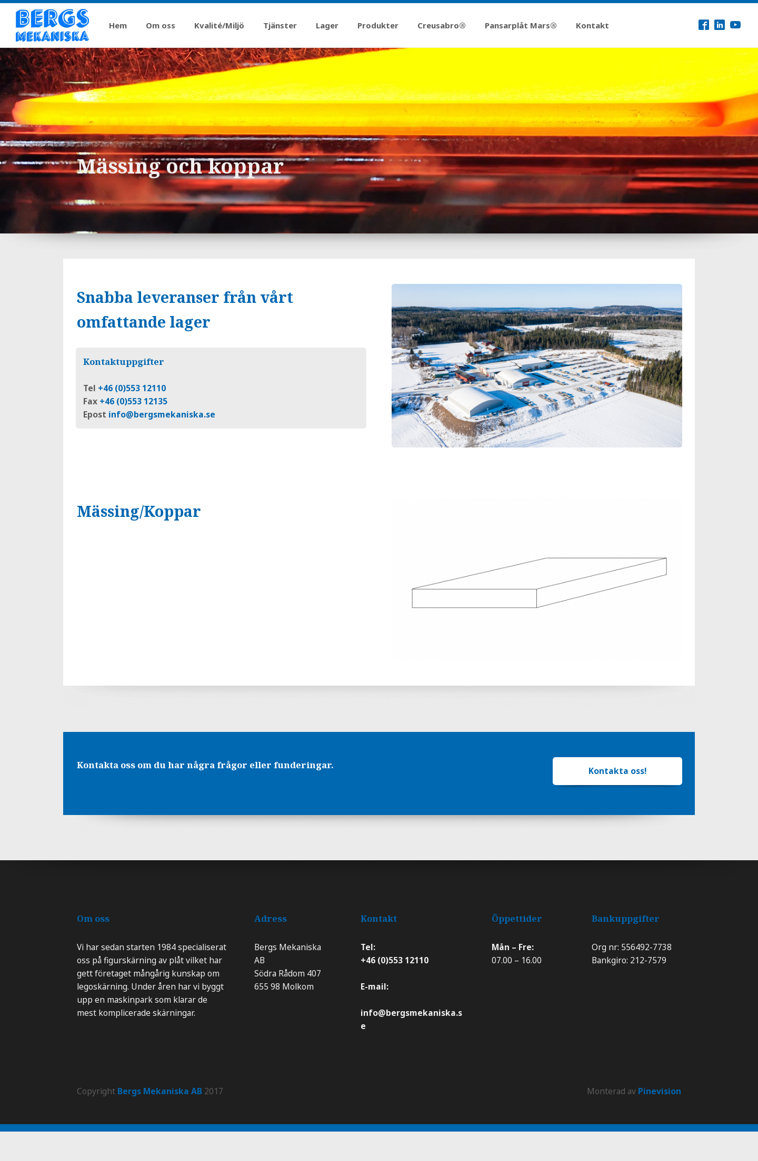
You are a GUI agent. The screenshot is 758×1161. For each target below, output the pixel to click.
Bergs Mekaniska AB (159, 1091)
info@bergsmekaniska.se (161, 414)
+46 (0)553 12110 (132, 388)
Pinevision (659, 1091)
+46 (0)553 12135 (133, 401)
